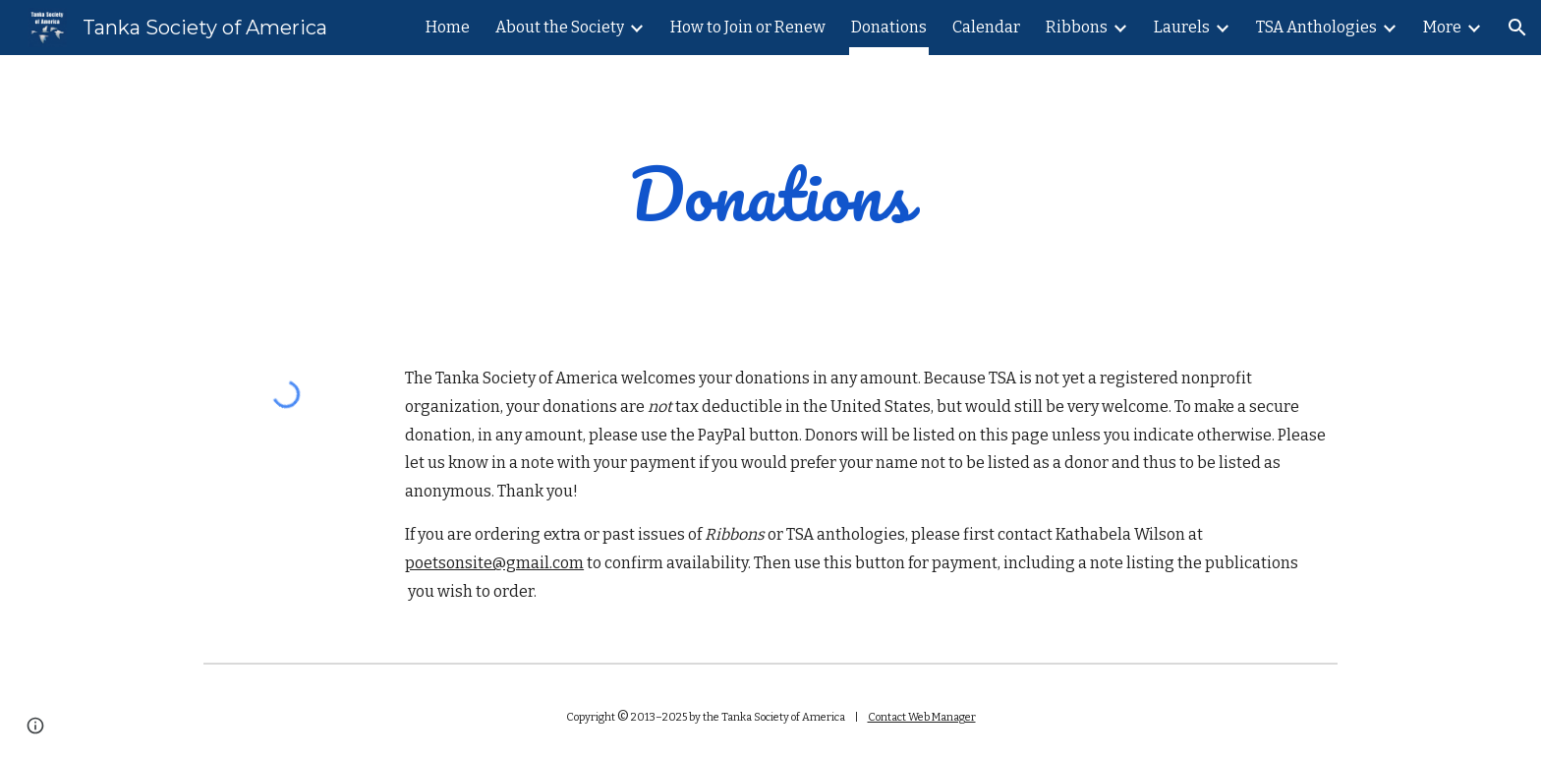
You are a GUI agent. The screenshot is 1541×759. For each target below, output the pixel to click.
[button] (1517, 27)
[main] (770, 194)
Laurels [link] (1182, 27)
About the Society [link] (559, 27)
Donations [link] (889, 27)
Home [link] (448, 27)
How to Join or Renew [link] (748, 27)
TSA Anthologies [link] (1316, 27)
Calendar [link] (986, 27)
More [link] (1442, 27)
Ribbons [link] (1077, 27)
